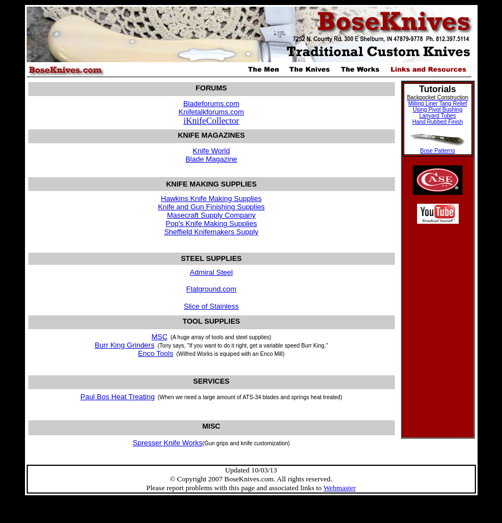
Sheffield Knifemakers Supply (211, 232)
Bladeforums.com (211, 103)
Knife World (211, 151)
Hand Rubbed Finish (437, 122)
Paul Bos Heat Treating (118, 397)
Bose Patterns (437, 151)
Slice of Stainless (211, 306)
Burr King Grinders (125, 345)
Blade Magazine (211, 159)
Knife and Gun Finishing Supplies (211, 207)
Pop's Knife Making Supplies (211, 223)
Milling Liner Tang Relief (437, 103)
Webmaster (339, 488)
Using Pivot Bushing (438, 110)
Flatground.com (211, 289)
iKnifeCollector (211, 120)
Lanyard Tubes (437, 116)
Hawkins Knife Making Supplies (211, 198)
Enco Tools (155, 353)
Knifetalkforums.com (211, 112)
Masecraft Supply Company (211, 215)
